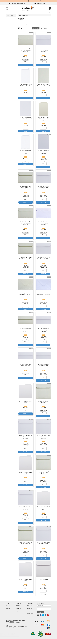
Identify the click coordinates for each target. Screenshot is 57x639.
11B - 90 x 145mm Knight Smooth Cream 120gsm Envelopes (25, 50)
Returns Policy (29, 610)
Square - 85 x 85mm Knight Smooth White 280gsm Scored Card (25, 579)
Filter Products (10, 15)
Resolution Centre (9, 610)
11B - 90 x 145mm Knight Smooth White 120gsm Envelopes (43, 50)
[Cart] (49, 8)
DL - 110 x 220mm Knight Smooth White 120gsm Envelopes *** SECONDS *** (25, 365)
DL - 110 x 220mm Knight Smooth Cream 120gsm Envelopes (25, 330)
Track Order (8, 608)
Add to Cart (25, 65)
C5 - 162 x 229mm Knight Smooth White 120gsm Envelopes (43, 187)
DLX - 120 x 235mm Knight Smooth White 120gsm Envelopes (43, 365)
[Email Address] (44, 609)
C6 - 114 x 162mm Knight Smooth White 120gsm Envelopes (43, 223)
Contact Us (18, 608)
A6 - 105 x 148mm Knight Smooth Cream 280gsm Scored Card (43, 119)
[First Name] (44, 605)
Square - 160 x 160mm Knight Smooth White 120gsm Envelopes (43, 543)
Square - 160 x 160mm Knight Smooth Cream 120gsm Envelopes (25, 543)
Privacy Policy (29, 608)
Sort (41, 28)
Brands (23, 15)
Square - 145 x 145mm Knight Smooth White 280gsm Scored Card (25, 472)
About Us (18, 605)
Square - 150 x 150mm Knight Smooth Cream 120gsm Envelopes (43, 472)
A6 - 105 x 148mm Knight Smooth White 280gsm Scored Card (25, 152)
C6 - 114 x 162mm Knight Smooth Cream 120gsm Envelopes (25, 223)
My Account (8, 605)
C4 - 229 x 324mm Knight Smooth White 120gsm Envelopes (43, 152)
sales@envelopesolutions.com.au (15, 627)
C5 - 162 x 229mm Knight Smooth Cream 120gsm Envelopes (25, 187)
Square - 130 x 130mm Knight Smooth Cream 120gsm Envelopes (43, 401)
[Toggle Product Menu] (7, 8)
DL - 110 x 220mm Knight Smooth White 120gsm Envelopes (43, 330)
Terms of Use (29, 605)
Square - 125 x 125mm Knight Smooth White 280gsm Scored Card (25, 401)
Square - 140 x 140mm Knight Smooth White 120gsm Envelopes (43, 437)
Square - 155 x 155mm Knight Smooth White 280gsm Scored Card (43, 508)
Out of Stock (43, 594)
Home (20, 15)
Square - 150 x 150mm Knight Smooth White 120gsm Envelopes (25, 508)
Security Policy (30, 613)
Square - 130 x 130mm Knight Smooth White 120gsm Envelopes (25, 437)
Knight (27, 15)
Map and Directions (20, 610)
